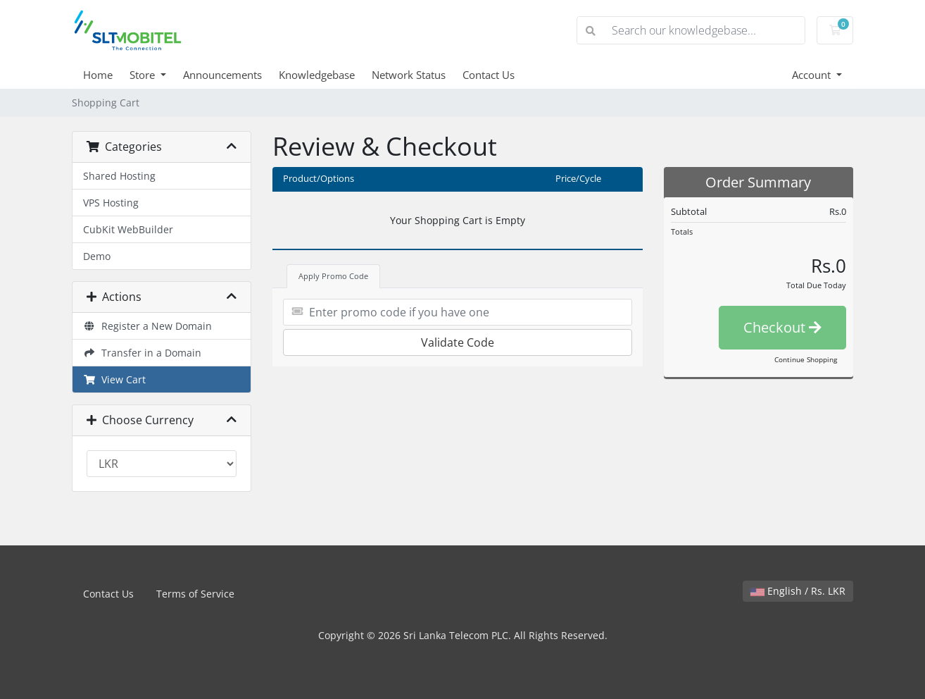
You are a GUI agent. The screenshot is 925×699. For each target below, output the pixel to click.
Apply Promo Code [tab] (333, 276)
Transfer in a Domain (142, 352)
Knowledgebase (317, 75)
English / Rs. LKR (797, 591)
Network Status (409, 75)
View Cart (114, 379)
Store (144, 75)
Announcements (222, 75)
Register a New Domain (147, 326)
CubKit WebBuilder (128, 229)
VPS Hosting (111, 202)
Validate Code (457, 342)
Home (98, 75)
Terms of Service (195, 593)
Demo (97, 256)
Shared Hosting (119, 176)
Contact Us (488, 75)
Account (812, 75)
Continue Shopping (805, 359)
